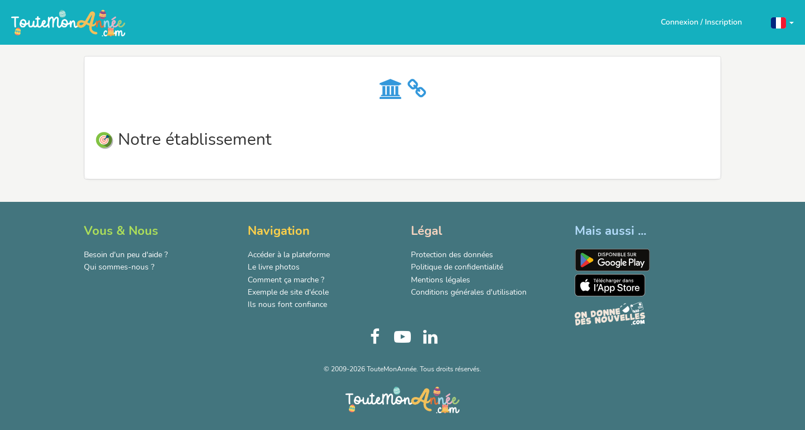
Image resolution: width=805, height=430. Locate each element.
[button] (782, 22)
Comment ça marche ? (286, 280)
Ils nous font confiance (287, 304)
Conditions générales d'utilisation (469, 292)
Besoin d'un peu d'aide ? (126, 254)
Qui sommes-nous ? (119, 267)
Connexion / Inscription (701, 22)
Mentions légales (440, 280)
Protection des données (452, 254)
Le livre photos (274, 267)
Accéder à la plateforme (289, 254)
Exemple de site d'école (288, 292)
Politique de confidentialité (457, 267)
